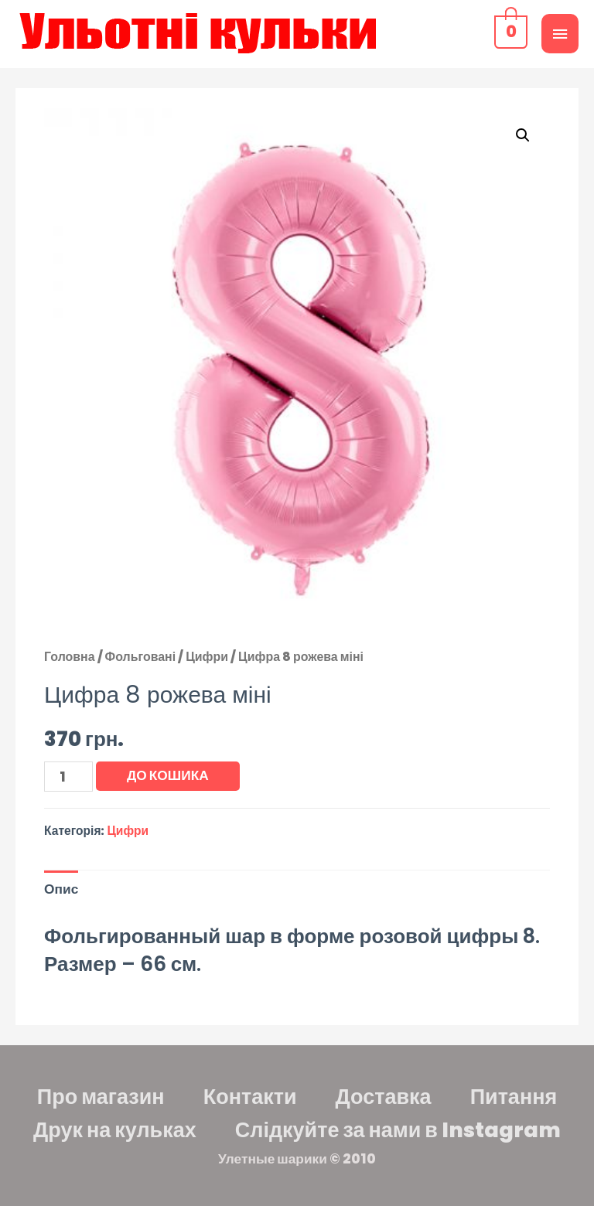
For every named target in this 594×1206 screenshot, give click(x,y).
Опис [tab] (61, 889)
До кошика (168, 775)
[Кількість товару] (68, 776)
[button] (523, 135)
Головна (69, 657)
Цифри (207, 657)
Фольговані (140, 657)
